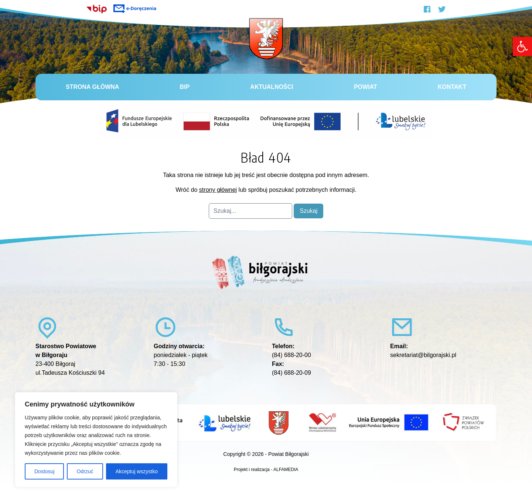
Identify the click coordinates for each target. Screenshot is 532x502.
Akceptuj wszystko (137, 471)
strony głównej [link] (218, 190)
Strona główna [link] (92, 87)
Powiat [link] (365, 87)
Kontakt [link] (452, 87)
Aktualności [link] (271, 87)
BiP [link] (185, 87)
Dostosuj (44, 471)
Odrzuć (84, 471)
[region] (96, 439)
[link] (522, 46)
